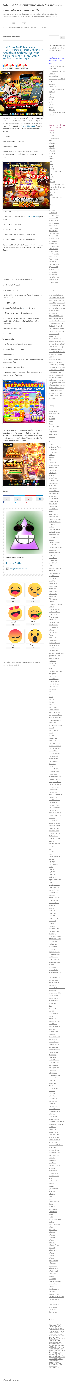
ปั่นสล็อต (51, 1204)
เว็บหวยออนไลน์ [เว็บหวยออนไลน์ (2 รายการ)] (53, 1366)
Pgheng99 (52, 862)
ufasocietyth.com (54, 1109)
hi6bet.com (52, 676)
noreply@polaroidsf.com (17, 569)
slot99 (51, 141)
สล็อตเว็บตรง (53, 143)
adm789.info (53, 468)
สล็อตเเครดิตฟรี (53, 1268)
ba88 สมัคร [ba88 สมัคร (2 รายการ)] (52, 1328)
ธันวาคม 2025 (53, 220)
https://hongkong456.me (57, 112)
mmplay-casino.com (55, 795)
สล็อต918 (52, 1248)
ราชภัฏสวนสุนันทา (55, 1225)
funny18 (51, 635)
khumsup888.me (54, 712)
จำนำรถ (51, 1183)
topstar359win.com (55, 1078)
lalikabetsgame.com (55, 725)
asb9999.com (53, 496)
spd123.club (53, 1024)
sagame (51, 965)
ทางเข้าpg (52, 1194)
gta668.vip (52, 661)
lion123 (51, 728)
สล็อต (51, 1227)
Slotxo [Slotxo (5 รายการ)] (61, 1347)
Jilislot (51, 697)
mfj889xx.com (53, 789)
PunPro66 (52, 911)
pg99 (50, 94)
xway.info (52, 1158)
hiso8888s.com (53, 679)
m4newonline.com (55, 743)
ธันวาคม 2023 (53, 282)
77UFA (51, 429)
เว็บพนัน (51, 1286)
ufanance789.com (54, 1106)
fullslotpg (52, 97)
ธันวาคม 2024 (53, 251)
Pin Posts (45, 28)
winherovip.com (54, 1147)
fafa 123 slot (53, 599)
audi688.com (53, 504)
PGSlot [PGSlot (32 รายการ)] (53, 1338)
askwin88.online (54, 499)
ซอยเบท (51, 1186)
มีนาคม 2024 (53, 275)
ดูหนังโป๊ (51, 169)
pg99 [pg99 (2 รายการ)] (63, 1335)
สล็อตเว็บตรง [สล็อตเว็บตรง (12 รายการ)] (55, 1363)
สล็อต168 (52, 110)
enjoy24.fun (53, 589)
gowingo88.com (54, 658)
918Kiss (51, 444)
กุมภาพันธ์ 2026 (54, 215)
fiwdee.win (52, 620)
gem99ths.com (53, 648)
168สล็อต (52, 419)
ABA (50, 460)
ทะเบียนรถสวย (53, 1191)
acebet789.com (54, 465)
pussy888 (52, 84)
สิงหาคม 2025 (53, 231)
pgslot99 (52, 874)
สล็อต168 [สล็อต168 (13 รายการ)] (59, 1356)
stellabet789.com (54, 1044)
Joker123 (52, 705)
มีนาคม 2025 (53, 244)
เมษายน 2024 (53, 272)
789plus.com (53, 432)
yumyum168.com (54, 1165)
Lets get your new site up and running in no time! (20, 28)
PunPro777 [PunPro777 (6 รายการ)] (59, 1340)
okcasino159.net (54, 828)
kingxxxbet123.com (55, 717)
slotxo (51, 164)
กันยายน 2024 (53, 259)
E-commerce (53, 583)
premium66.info (54, 903)
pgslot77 (52, 92)
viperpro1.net (53, 1132)
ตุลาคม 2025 (53, 226)
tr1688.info (52, 1080)
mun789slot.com (54, 800)
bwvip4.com (53, 558)
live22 (51, 99)
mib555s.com (53, 792)
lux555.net (52, 741)
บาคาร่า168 (52, 87)
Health (51, 668)
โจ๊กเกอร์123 (53, 1312)
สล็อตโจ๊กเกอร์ (53, 1271)
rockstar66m (53, 947)
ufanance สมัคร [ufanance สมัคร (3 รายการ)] (54, 1349)
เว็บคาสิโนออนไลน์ (55, 1281)
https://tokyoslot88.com (57, 187)
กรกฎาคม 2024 (53, 264)
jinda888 (51, 702)
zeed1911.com (20, 662)
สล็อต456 (52, 1235)
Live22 (51, 733)
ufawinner (52, 1114)
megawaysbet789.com (56, 779)
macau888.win (53, 751)
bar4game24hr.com (55, 519)
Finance (51, 607)
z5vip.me (52, 1168)
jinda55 (51, 699)
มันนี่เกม (51, 1222)
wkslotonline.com (54, 1150)
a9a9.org (52, 455)
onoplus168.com (54, 838)
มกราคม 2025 (53, 249)
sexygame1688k (54, 995)
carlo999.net (53, 560)
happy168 (52, 666)
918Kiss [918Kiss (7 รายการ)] (60, 1324)
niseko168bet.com (55, 813)
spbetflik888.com (54, 1021)
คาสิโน (51, 1178)
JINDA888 (52, 153)
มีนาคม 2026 (53, 213)
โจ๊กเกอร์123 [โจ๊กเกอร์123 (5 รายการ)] (54, 1367)
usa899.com (53, 1116)
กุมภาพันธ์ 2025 (54, 246)
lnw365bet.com (54, 738)
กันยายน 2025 (53, 228)
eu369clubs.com (54, 596)
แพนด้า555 (52, 1310)
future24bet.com (54, 640)
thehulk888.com (54, 1060)
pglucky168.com (54, 864)
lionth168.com (53, 730)
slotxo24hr (52, 1019)
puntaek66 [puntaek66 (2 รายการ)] (52, 1342)
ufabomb (52, 1091)
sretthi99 (52, 1029)
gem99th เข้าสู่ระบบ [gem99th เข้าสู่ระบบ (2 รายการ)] (59, 1329)
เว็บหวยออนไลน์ (54, 1294)
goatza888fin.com (54, 656)
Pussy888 (52, 926)
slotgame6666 (53, 1014)
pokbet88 (52, 895)
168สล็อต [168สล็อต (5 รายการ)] (52, 1325)
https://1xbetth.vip (55, 172)
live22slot (52, 735)
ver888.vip (52, 1127)
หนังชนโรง (52, 69)
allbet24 (51, 177)
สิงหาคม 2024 (53, 262)
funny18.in (52, 638)
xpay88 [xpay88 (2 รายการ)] (51, 1350)
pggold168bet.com (55, 856)
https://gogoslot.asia (55, 197)
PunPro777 (52, 916)
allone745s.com (54, 478)
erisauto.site (53, 591)
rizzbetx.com (53, 944)
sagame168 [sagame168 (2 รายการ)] (58, 1343)
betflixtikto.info (54, 535)
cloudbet (52, 571)
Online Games (53, 836)
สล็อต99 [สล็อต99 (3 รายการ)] (51, 1357)
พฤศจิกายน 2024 (54, 254)
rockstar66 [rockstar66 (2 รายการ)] (52, 1343)
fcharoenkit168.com (55, 604)
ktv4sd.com (52, 723)
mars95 (51, 766)
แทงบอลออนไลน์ (54, 1304)
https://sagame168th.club (57, 71)
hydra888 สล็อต (54, 686)
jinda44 (51, 146)
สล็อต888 (52, 151)
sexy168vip (52, 990)
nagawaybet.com (54, 805)
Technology (52, 1055)
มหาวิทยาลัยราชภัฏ (55, 1219)
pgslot (51, 156)
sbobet (51, 975)
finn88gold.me (53, 614)
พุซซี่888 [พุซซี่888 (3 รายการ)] (51, 1354)
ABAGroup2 (52, 462)
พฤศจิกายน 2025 (54, 223)
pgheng (51, 859)
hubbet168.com (54, 681)
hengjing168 (53, 674)
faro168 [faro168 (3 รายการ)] (51, 1329)
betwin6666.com (54, 542)
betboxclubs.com (54, 529)
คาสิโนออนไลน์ (54, 1181)
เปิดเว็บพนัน (52, 1279)
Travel (51, 1086)
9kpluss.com (53, 452)
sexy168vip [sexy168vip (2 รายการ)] (61, 1345)
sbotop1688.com (54, 977)
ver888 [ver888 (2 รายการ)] (61, 1349)
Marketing (52, 764)
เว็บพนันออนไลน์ (54, 1289)
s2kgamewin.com (54, 962)
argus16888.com (54, 491)
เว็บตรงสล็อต (53, 1284)
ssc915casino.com (54, 1037)
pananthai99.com (54, 844)
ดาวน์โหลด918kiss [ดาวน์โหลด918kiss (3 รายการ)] (59, 1350)
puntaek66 (52, 921)
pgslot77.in (52, 872)
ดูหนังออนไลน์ (53, 76)
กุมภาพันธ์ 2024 (54, 277)
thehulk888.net (54, 1062)
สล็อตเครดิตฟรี (53, 1263)
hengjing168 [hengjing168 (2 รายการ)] (52, 1331)
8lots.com (52, 437)
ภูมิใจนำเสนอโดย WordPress (11, 1380)
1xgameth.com (54, 426)
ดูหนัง (51, 102)
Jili (49, 694)
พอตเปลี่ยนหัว (53, 1212)
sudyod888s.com (54, 1047)
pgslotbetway (53, 190)
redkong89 (52, 934)
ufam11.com (53, 1096)
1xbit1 (51, 424)
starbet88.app (53, 1039)
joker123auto (53, 707)
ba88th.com (53, 506)
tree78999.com (53, 1088)
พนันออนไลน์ (53, 1209)
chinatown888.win (55, 568)
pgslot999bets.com (55, 880)
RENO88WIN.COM (55, 936)
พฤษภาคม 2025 (54, 238)
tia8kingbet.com (54, 1065)
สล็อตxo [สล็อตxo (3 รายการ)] (60, 1359)
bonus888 (52, 555)
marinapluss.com (54, 753)
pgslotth (51, 882)
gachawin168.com (54, 643)
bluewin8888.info (54, 553)
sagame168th (53, 970)
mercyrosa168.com (55, 782)
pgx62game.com (54, 885)
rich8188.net (53, 941)
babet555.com (53, 509)
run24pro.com (53, 957)
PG (50, 849)
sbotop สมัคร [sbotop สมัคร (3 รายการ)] (53, 1345)
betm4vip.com (53, 537)
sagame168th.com (55, 972)
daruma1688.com (54, 573)
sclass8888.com (54, 983)
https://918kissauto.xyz (56, 66)
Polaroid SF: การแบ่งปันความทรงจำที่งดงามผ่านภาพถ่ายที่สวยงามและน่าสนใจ (33, 7)
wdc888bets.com (54, 1140)
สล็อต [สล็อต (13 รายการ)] (58, 1354)
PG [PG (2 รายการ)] (61, 1335)
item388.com (53, 689)
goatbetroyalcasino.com (56, 653)
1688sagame (53, 411)
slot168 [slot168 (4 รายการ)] (56, 1347)
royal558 (52, 949)
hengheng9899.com (55, 671)
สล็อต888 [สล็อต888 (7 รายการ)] (53, 1358)
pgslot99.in (52, 877)
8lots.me (52, 442)
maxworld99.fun (54, 769)
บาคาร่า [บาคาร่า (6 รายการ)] (52, 1352)
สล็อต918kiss (53, 1250)
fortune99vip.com (54, 622)
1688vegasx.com (54, 414)
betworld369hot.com (55, 547)
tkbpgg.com (53, 1073)
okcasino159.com (54, 823)
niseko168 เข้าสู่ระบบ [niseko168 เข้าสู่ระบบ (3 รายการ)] (55, 1334)
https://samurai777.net (56, 184)
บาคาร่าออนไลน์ (54, 1201)
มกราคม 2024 (53, 280)
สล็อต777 (52, 1240)
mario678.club (53, 756)
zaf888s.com (53, 1171)
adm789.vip (52, 470)
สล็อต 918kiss (53, 1230)
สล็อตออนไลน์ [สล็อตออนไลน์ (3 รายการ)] (53, 1360)
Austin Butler (14, 563)
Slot (50, 1006)
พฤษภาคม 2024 (54, 269)
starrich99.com (53, 1042)
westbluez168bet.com (56, 1145)
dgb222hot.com (54, 576)
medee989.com (54, 774)
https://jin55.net (54, 138)
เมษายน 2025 (53, 241)
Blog (13, 23)
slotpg (51, 166)
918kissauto (53, 450)
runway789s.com (54, 959)
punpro (51, 908)
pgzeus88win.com (54, 887)
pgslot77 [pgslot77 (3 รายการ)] (52, 1341)
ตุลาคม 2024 (53, 256)
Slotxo (51, 1016)
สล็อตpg (51, 1256)
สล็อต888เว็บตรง (54, 1245)
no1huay (52, 818)
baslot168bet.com (55, 522)
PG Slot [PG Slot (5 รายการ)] (62, 1338)
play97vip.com (53, 892)
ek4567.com (53, 586)
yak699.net (52, 1160)
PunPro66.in (53, 913)
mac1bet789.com (54, 748)
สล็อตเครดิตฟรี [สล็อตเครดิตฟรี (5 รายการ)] (54, 1362)
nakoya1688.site (54, 810)
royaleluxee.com (54, 952)
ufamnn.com (53, 1098)
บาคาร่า (51, 161)
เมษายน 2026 (53, 210)
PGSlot (51, 867)
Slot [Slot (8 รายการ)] (51, 1346)
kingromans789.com (55, 715)
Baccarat (52, 511)
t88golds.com (53, 1052)
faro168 (51, 602)
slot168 (51, 135)
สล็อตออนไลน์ (53, 1261)
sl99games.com (54, 1003)
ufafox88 (52, 1093)
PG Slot (51, 851)
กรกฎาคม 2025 (53, 233)
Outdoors (52, 841)
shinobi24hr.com (54, 998)
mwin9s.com (53, 802)
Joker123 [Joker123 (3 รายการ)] (52, 1333)
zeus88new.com (54, 1176)
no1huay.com (53, 820)
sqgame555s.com (54, 1026)
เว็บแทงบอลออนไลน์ (55, 1299)
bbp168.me (52, 524)
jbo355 (51, 692)
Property (52, 905)
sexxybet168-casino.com (57, 988)
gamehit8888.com (54, 645)
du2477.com (53, 578)
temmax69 (52, 1057)
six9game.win (53, 1001)
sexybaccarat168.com (56, 993)
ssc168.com (52, 1034)
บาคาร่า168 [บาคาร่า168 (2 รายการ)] (59, 1352)
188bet (51, 421)
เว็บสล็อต (52, 1292)
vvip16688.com (54, 1135)
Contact (23, 23)
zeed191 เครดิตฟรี (29, 126)
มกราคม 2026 (53, 218)
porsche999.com (54, 898)
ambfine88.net (53, 483)
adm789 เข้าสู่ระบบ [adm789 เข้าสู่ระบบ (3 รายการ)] (55, 1326)
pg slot (51, 179)
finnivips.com (53, 617)
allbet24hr (52, 475)
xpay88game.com (54, 1155)
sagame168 (52, 967)
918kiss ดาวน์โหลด (55, 447)
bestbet (51, 527)
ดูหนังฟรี (51, 105)
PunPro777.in (53, 918)
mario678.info (53, 761)
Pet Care (51, 846)
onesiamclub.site (54, 833)
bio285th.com (53, 550)
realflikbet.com (54, 929)
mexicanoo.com (54, 787)
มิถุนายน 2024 (53, 267)
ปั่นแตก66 (52, 1207)
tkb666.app (52, 1070)
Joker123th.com (54, 710)
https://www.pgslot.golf (56, 89)
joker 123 (52, 182)
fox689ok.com (53, 625)
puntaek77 (52, 923)
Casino (51, 565)
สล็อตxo (51, 1258)
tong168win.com (54, 1075)
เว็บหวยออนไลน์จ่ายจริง (56, 1297)
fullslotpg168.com (54, 632)
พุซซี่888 (51, 159)
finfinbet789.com (54, 609)
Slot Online (52, 1008)
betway (51, 540)
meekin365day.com (55, 777)
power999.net (53, 900)
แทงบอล (51, 1302)
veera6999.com (54, 1119)
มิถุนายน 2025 (53, 236)
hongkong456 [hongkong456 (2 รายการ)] (60, 1331)
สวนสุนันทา (52, 1274)
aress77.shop (53, 486)
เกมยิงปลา (52, 1276)
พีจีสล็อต (51, 1214)
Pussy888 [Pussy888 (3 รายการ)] (58, 1342)
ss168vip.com (53, 1032)
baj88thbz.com (53, 514)
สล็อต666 (52, 1238)
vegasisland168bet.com (56, 1122)
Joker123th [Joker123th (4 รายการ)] (59, 1332)
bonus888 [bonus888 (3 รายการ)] (58, 1328)
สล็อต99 (51, 1253)
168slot (51, 416)
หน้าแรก (5, 23)
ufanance (52, 1104)
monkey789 (53, 797)
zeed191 (25, 308)
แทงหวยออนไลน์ (54, 1307)
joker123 (52, 74)
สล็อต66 (51, 115)
